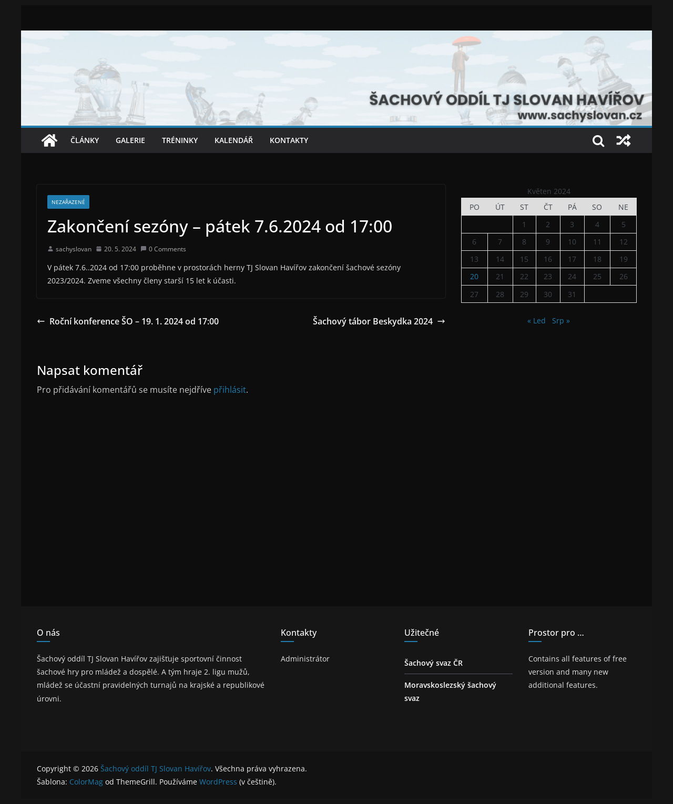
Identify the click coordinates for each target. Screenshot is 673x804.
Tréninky (180, 140)
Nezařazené (68, 202)
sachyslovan (73, 249)
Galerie (130, 140)
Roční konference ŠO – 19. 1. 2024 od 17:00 (128, 321)
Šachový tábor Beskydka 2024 (379, 321)
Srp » (561, 320)
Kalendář (234, 140)
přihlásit (229, 389)
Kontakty (289, 140)
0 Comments (163, 249)
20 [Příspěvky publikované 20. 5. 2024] (474, 276)
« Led (536, 320)
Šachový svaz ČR (433, 663)
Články (84, 140)
